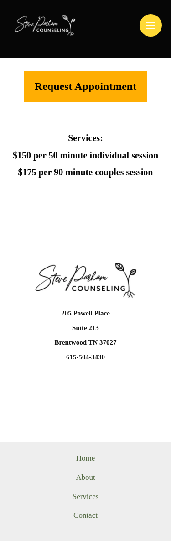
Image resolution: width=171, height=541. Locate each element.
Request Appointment (85, 86)
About (85, 477)
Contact (85, 515)
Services (86, 496)
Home (85, 458)
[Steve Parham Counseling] (45, 25)
